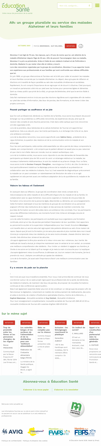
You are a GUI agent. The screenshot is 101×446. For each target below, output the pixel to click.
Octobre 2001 (24, 46)
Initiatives (70, 46)
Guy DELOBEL (57, 46)
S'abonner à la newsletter (67, 389)
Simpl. (97, 440)
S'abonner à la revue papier (35, 389)
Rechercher (91, 6)
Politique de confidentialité (11, 440)
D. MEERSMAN (43, 46)
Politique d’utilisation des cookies (35, 440)
